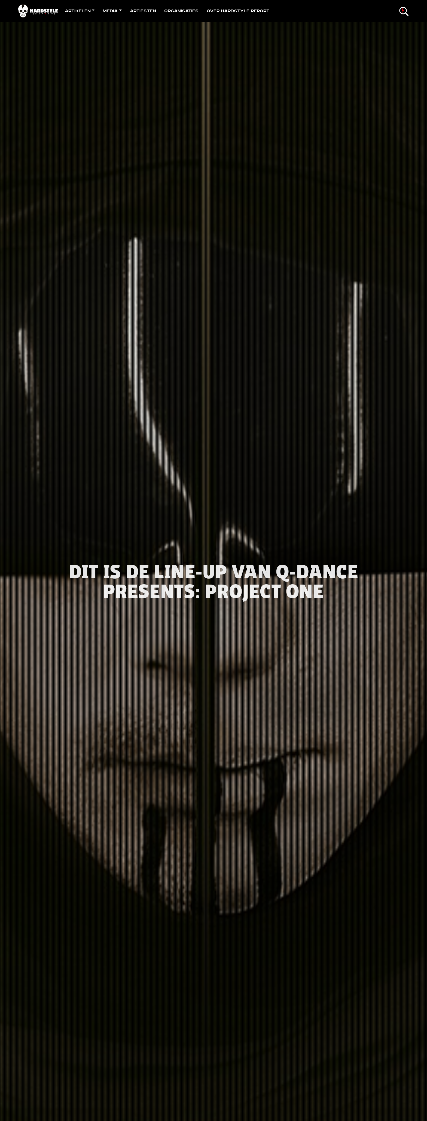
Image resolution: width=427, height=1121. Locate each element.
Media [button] (110, 11)
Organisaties (181, 11)
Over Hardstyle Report (238, 11)
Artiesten (143, 11)
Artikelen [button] (78, 11)
